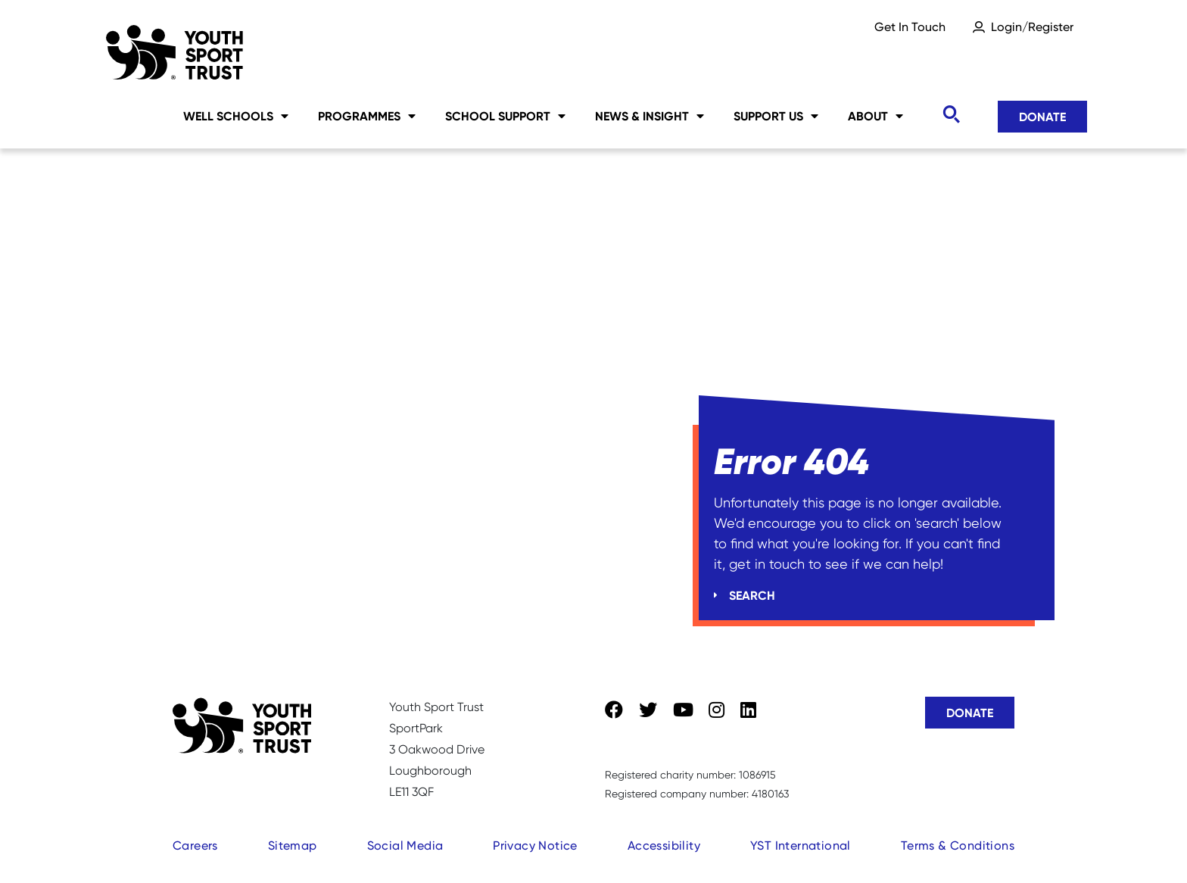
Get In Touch (910, 27)
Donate (1042, 116)
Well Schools (235, 115)
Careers (195, 845)
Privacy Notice (535, 845)
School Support (505, 115)
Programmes (367, 115)
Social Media (405, 845)
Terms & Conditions (957, 845)
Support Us (776, 115)
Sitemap (292, 845)
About (875, 115)
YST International (800, 845)
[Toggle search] (950, 115)
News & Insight (649, 115)
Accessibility (664, 845)
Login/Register (1032, 27)
